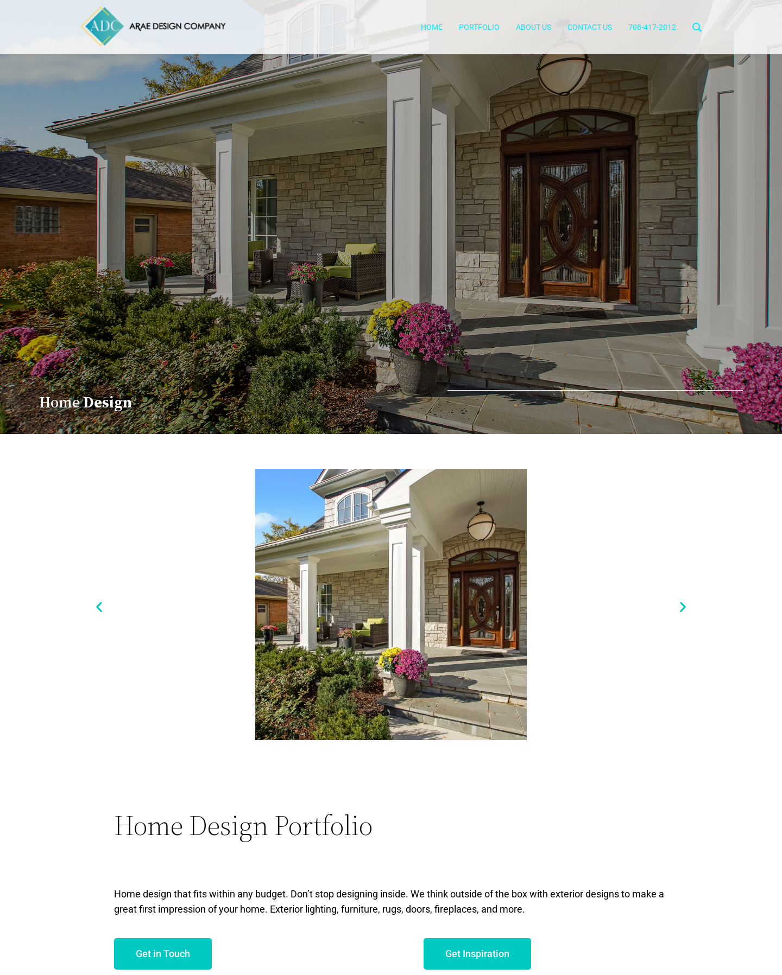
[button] (99, 607)
